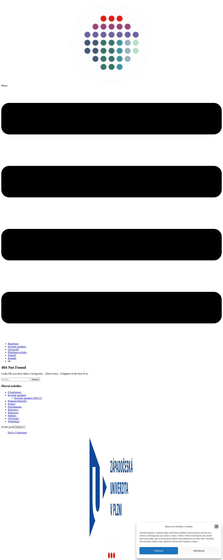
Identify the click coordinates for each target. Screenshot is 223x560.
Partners (12, 415)
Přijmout (158, 550)
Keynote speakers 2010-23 (28, 398)
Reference (13, 409)
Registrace (13, 343)
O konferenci (14, 392)
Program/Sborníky (17, 401)
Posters (11, 404)
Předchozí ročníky (17, 352)
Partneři (12, 355)
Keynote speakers (17, 346)
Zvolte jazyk (7, 427)
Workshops (13, 421)
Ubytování (13, 349)
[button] (216, 526)
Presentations (15, 406)
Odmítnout (199, 550)
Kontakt (12, 358)
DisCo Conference (17, 432)
